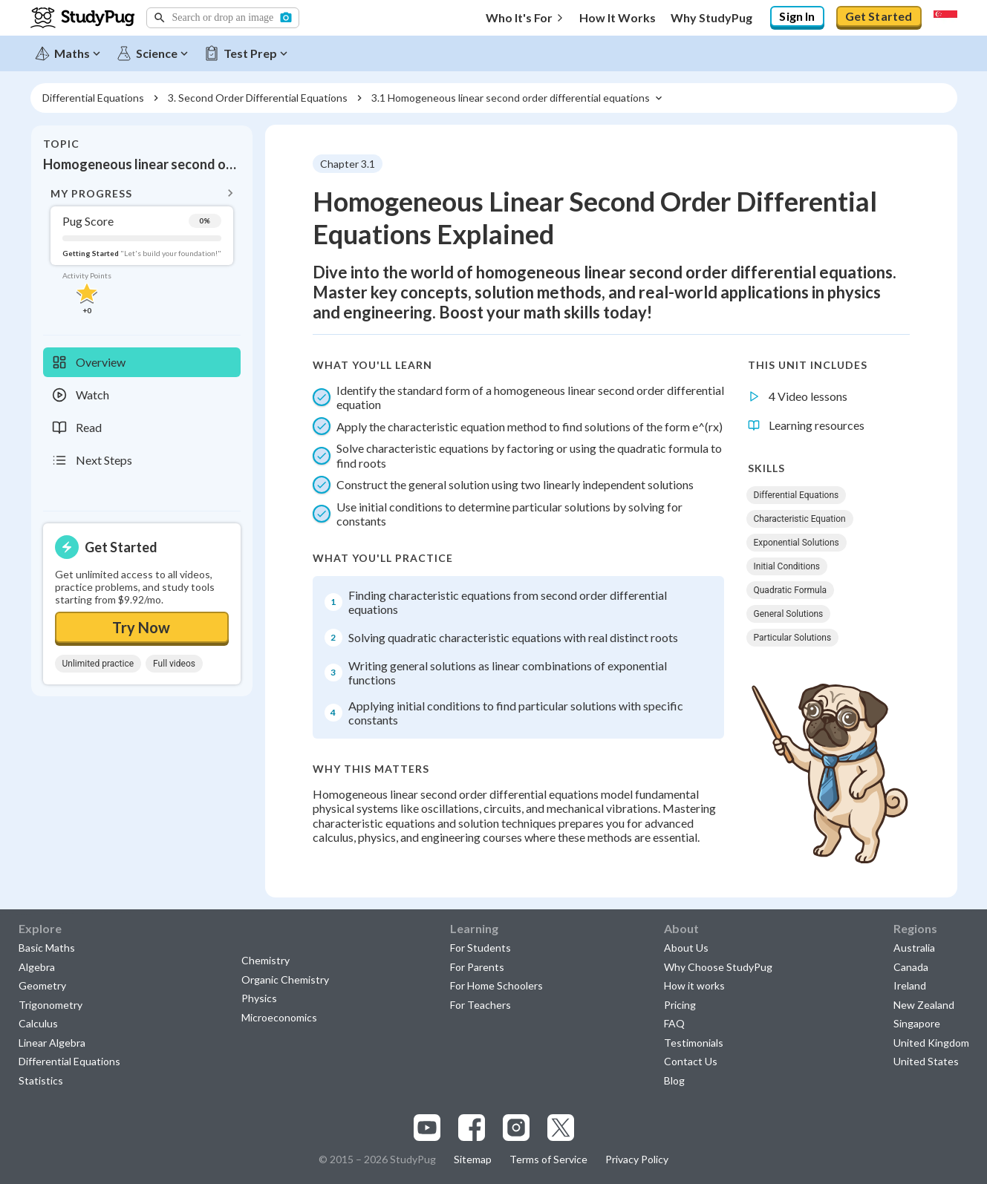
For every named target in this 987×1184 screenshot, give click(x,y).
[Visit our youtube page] (427, 1127)
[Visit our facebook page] (471, 1127)
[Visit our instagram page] (516, 1127)
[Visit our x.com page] (560, 1127)
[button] (223, 17)
